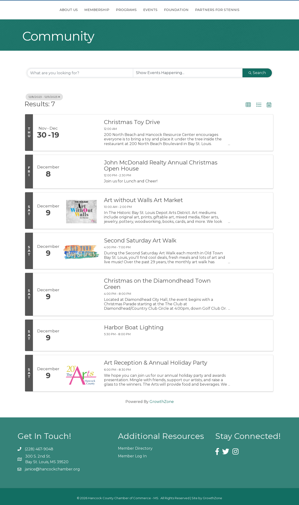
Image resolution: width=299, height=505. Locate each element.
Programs (100, 10)
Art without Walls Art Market (143, 200)
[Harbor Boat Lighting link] (81, 335)
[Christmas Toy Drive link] (81, 132)
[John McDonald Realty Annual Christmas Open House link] (81, 172)
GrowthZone (162, 401)
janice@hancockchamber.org (52, 469)
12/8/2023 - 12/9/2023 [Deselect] (44, 97)
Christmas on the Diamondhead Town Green (157, 284)
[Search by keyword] (80, 72)
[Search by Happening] (188, 72)
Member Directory (135, 448)
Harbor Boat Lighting (134, 327)
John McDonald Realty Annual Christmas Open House (160, 166)
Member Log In (132, 456)
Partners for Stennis (243, 10)
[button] (248, 105)
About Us (42, 10)
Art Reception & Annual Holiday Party (155, 363)
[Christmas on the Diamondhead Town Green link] (81, 294)
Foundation (202, 10)
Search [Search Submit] (257, 73)
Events (176, 10)
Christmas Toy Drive (132, 122)
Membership (70, 10)
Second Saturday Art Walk (140, 241)
